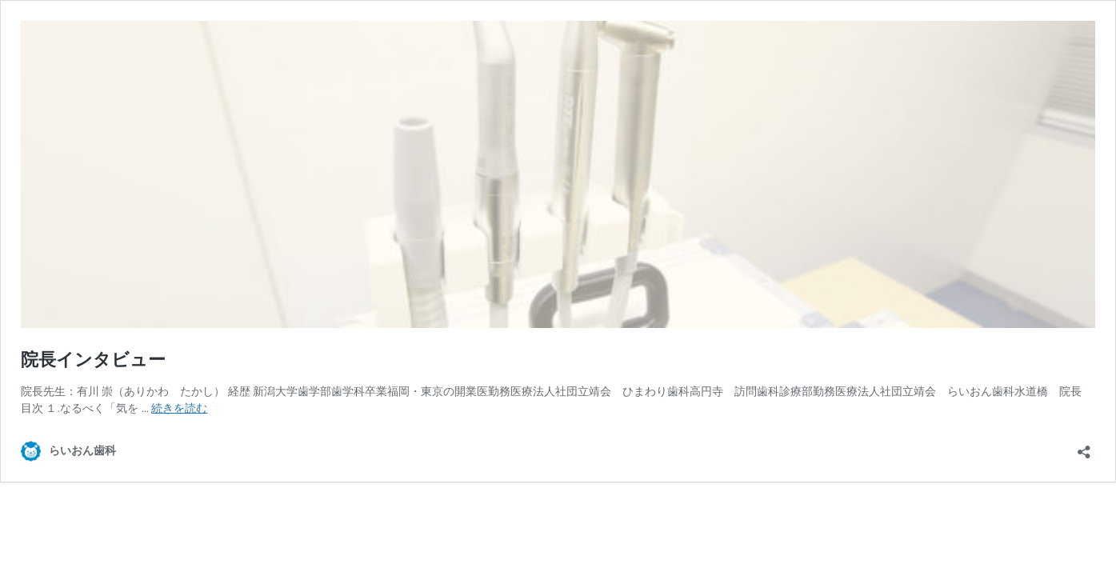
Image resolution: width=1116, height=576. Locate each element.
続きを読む (179, 408)
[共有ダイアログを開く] (1084, 446)
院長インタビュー (93, 360)
